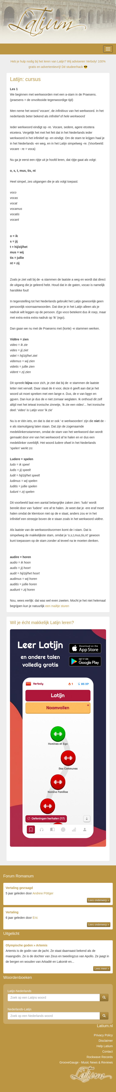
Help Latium (104, 1046)
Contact (107, 1051)
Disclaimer (106, 1040)
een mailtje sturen (57, 606)
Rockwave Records (100, 1057)
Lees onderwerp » (98, 900)
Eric (35, 917)
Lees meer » (102, 968)
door (58, 894)
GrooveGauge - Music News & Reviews (86, 1062)
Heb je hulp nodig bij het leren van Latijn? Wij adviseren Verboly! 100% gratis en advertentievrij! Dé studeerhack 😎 (58, 64)
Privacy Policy (103, 1035)
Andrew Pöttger (43, 893)
